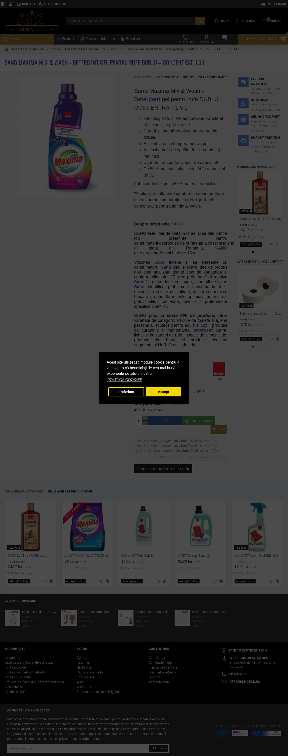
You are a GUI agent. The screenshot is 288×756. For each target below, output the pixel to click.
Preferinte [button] (126, 392)
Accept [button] (163, 392)
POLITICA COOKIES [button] (124, 380)
